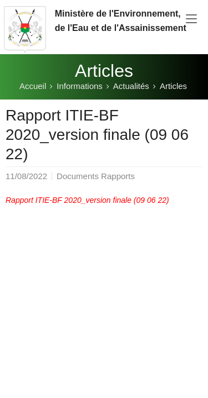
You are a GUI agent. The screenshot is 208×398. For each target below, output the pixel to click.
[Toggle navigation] (191, 19)
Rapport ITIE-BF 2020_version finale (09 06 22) (87, 200)
